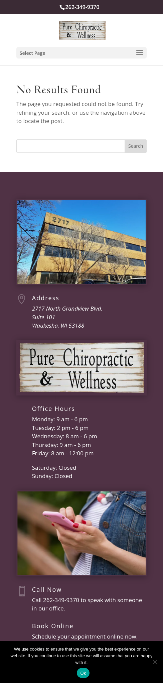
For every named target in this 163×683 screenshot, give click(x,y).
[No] (154, 662)
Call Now (47, 589)
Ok (83, 673)
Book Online (53, 626)
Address (45, 298)
